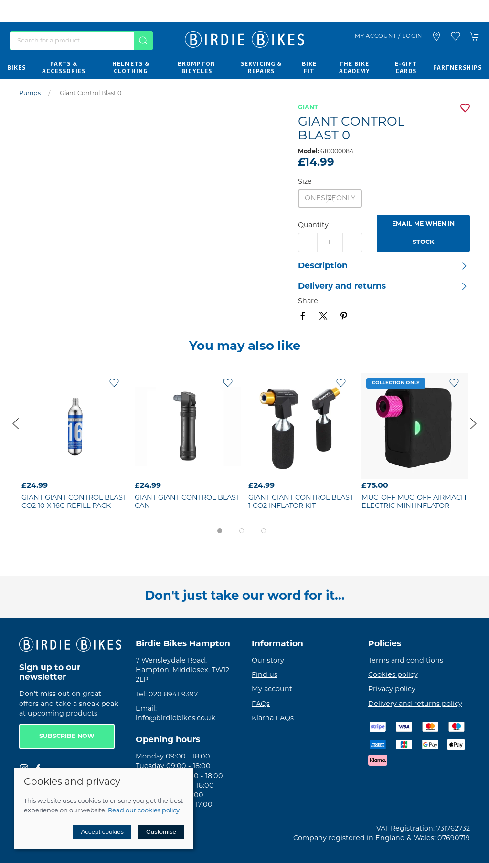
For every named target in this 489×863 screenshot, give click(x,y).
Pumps (30, 93)
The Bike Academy (354, 67)
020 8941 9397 (173, 694)
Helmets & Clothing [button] (130, 67)
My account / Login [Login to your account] (388, 36)
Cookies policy (393, 675)
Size (305, 182)
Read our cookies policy (144, 811)
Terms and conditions (405, 660)
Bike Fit (309, 67)
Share (308, 301)
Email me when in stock (423, 233)
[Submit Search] (143, 40)
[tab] (219, 530)
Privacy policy (391, 689)
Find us (264, 675)
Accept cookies (102, 831)
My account (272, 689)
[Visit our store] (436, 36)
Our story (268, 660)
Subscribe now (67, 736)
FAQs (261, 704)
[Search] (81, 40)
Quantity (313, 225)
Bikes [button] (16, 67)
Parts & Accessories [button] (63, 67)
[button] (455, 36)
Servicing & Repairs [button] (261, 67)
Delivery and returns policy (415, 704)
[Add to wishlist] (114, 382)
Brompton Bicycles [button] (196, 67)
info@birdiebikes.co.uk (175, 718)
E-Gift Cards (406, 67)
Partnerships (457, 67)
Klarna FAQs (273, 718)
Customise (161, 831)
